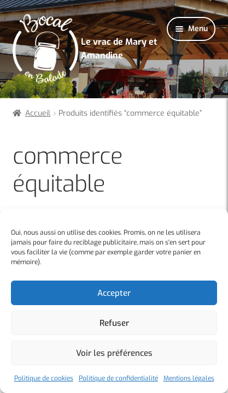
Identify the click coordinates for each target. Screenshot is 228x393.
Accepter (114, 293)
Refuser (114, 323)
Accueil (37, 113)
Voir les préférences (114, 353)
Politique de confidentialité (118, 378)
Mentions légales (188, 378)
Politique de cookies (43, 378)
